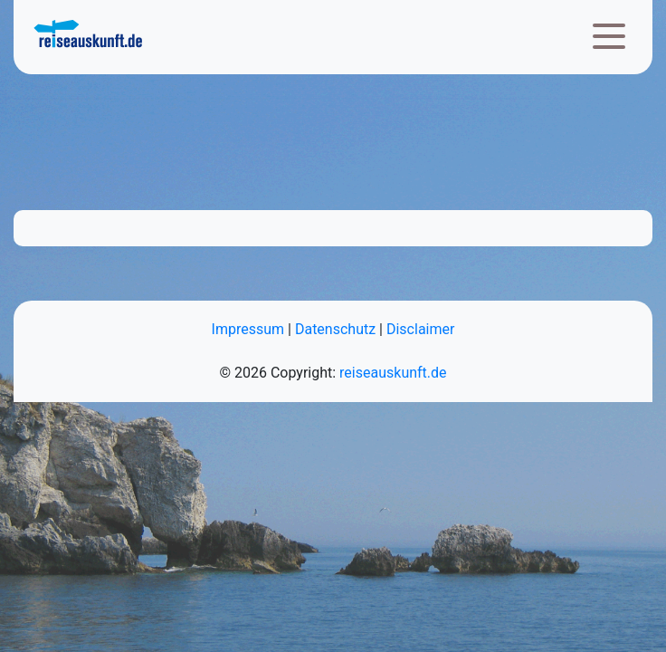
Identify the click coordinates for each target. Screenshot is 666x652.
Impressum (248, 329)
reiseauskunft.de (392, 372)
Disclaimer (420, 329)
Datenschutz (335, 329)
